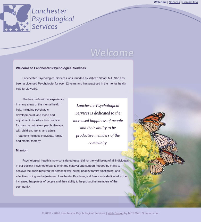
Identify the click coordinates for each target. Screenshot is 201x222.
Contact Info (190, 2)
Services (174, 2)
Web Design (115, 213)
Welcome (160, 2)
